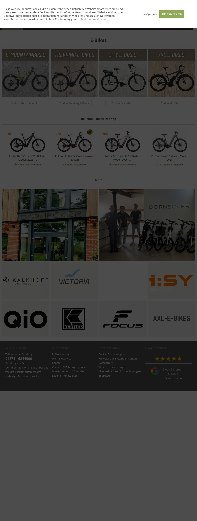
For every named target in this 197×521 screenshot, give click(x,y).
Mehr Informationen (93, 19)
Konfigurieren (150, 14)
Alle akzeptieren (172, 14)
